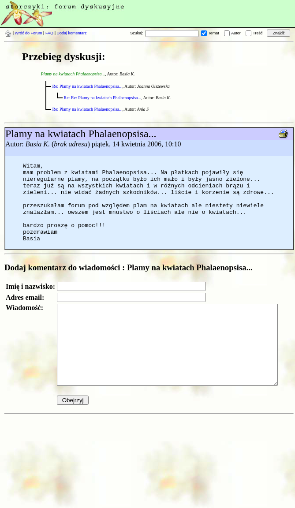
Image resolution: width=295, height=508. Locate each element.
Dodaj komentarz (72, 33)
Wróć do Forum (28, 33)
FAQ (49, 33)
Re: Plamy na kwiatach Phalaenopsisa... (87, 86)
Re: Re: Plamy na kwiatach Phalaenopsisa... (103, 97)
